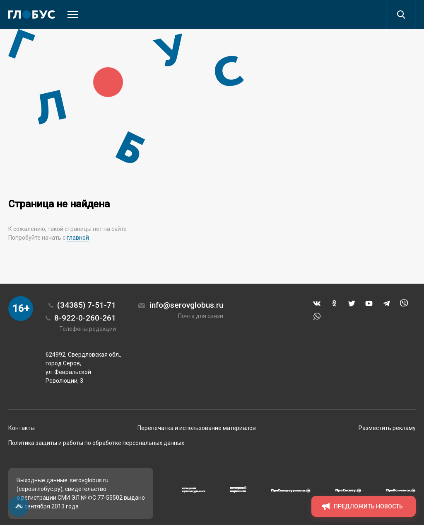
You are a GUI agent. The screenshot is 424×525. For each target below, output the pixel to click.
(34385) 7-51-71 (86, 305)
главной (78, 237)
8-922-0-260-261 (85, 318)
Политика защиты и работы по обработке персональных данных (96, 443)
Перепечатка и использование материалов (196, 428)
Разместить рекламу (387, 428)
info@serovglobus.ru (186, 305)
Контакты (21, 428)
